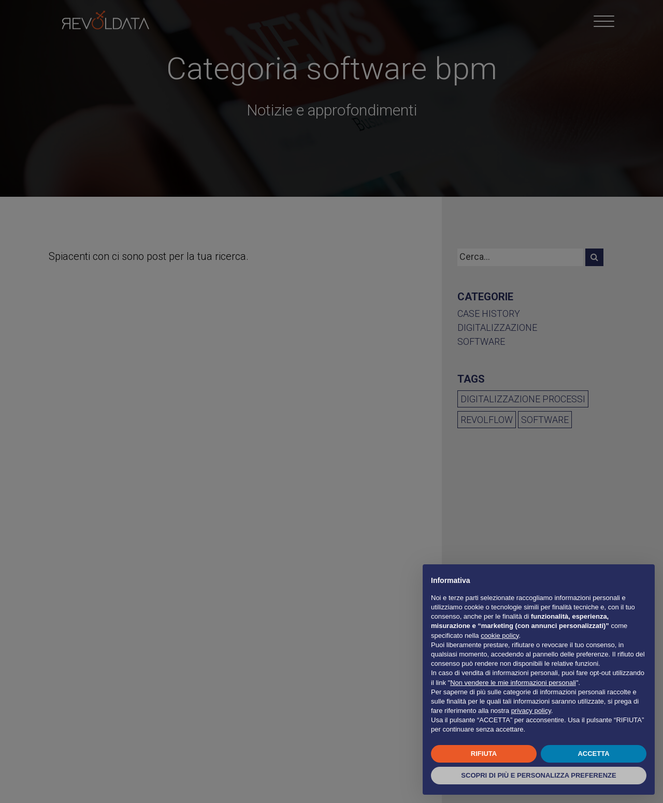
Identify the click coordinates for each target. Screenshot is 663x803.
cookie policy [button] (499, 635)
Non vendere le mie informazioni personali (513, 683)
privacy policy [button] (531, 710)
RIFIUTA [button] (484, 753)
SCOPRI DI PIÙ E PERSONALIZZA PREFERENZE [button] (538, 775)
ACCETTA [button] (593, 753)
